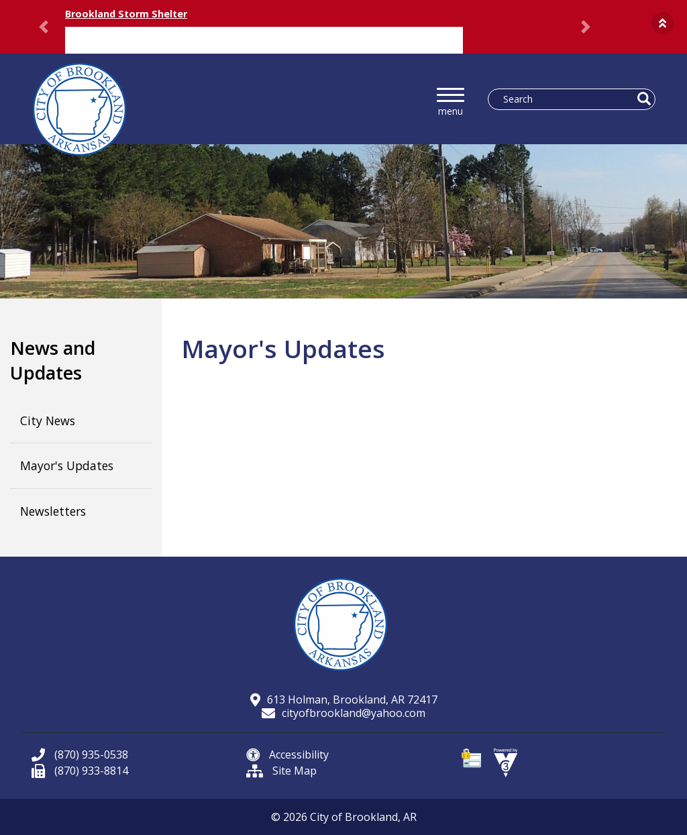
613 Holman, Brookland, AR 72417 (343, 699)
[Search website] (565, 99)
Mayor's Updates (66, 465)
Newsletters (53, 511)
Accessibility (287, 754)
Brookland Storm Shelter (126, 13)
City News (47, 420)
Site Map (281, 770)
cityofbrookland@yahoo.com (343, 713)
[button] (662, 23)
